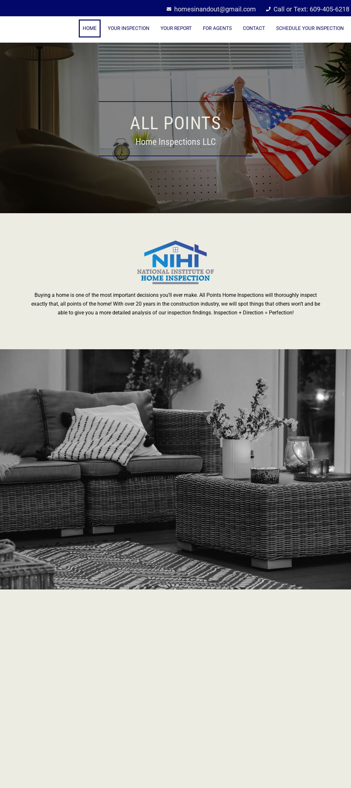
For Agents (217, 28)
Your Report (176, 28)
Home (90, 28)
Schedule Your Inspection (310, 28)
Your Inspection (128, 28)
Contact (254, 28)
